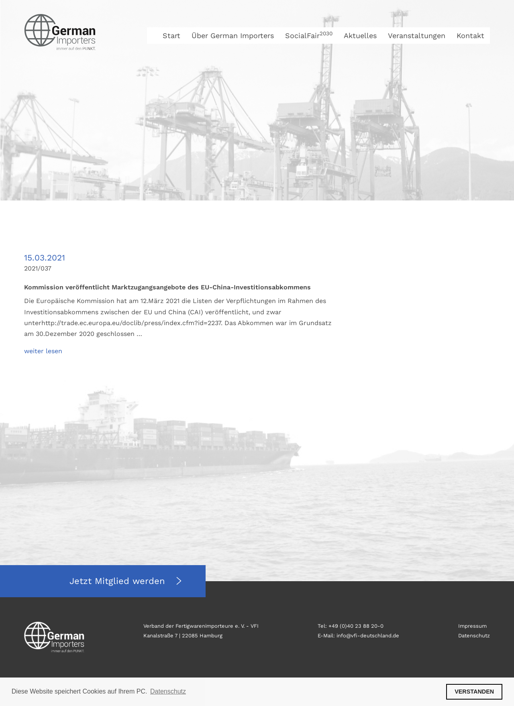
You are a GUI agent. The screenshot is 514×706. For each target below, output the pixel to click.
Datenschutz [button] (168, 691)
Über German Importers (233, 35)
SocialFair (308, 35)
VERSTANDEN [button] (474, 691)
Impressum (472, 626)
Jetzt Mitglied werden (118, 581)
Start (171, 35)
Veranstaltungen (416, 35)
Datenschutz (474, 636)
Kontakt (470, 35)
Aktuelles (360, 35)
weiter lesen (43, 351)
